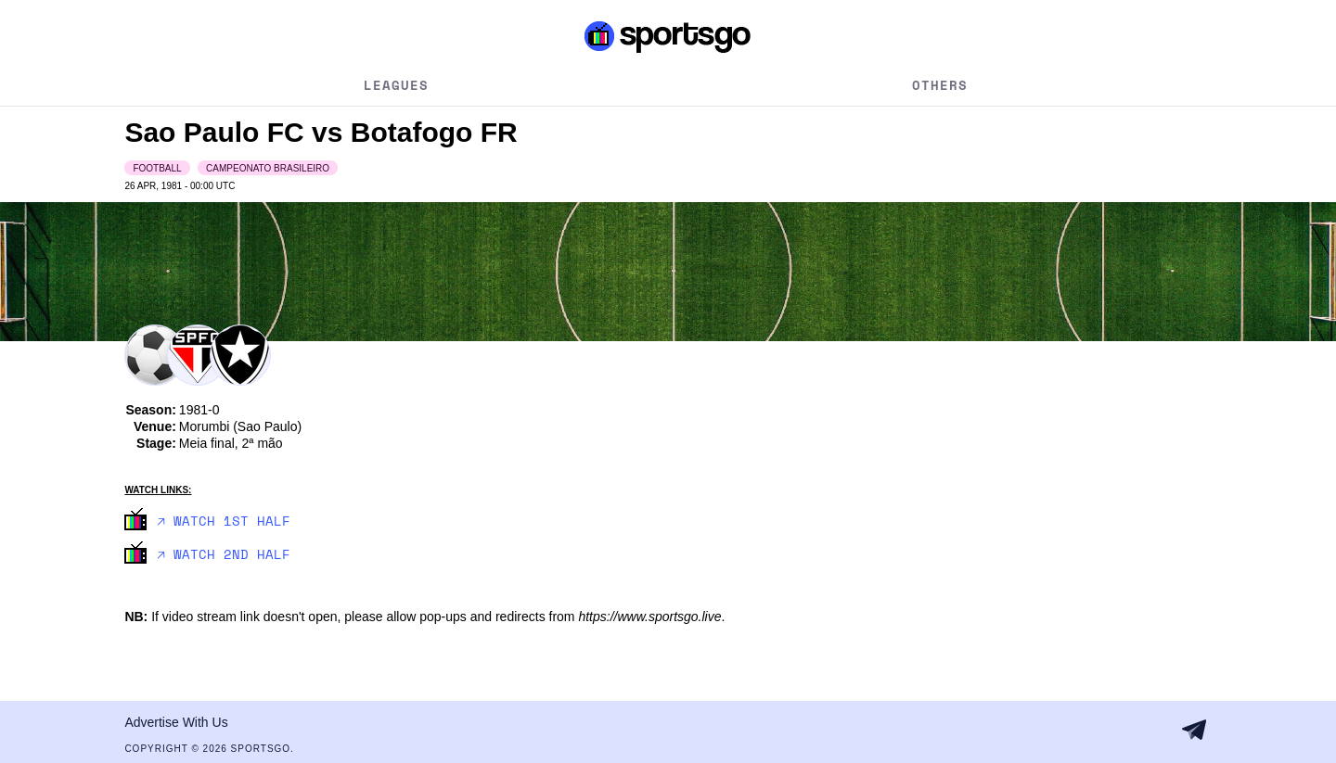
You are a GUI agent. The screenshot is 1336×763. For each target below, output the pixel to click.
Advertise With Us (175, 722)
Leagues (396, 85)
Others (940, 85)
